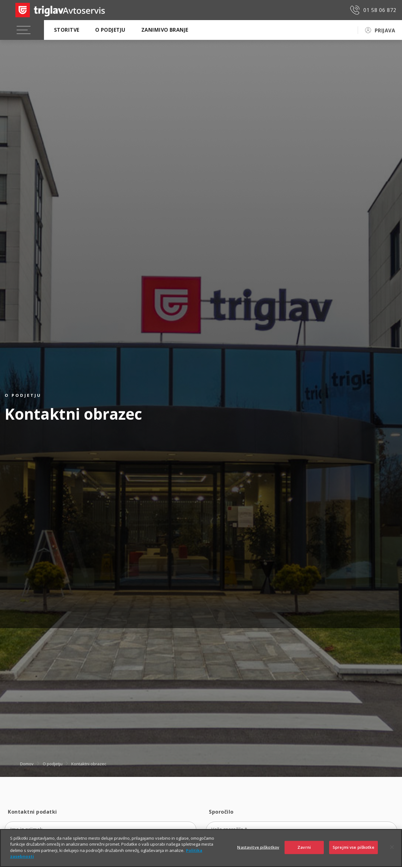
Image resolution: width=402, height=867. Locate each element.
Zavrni (304, 847)
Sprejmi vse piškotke (353, 847)
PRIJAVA (385, 30)
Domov (27, 764)
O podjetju (110, 29)
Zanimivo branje (164, 29)
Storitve (66, 29)
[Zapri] (392, 847)
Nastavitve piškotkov (258, 847)
